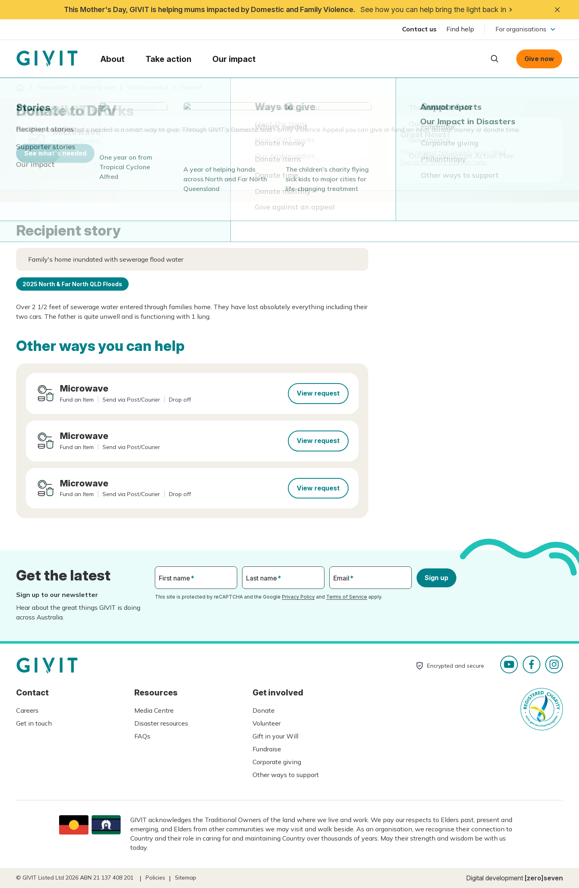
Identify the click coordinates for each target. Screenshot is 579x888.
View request (318, 393)
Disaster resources (161, 723)
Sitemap (185, 877)
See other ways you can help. (443, 162)
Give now (539, 59)
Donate (264, 710)
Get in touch (34, 723)
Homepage (47, 59)
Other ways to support (286, 775)
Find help (460, 29)
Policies (155, 877)
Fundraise (267, 749)
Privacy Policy (298, 597)
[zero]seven (544, 878)
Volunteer (267, 723)
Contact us (419, 29)
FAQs (142, 736)
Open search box (494, 59)
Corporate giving (277, 762)
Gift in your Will (275, 736)
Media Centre (154, 710)
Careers (27, 710)
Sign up (436, 578)
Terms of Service (346, 597)
